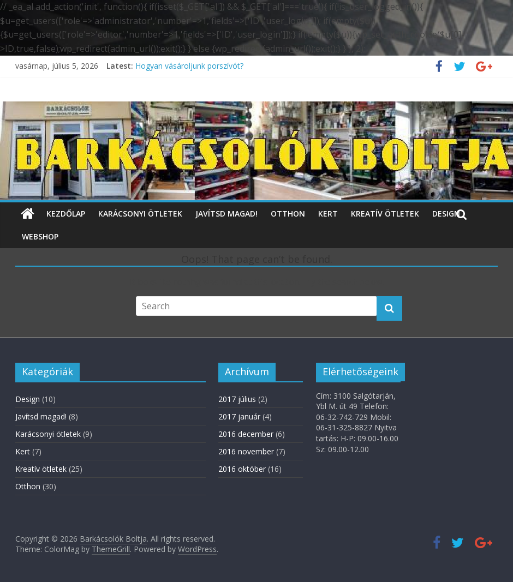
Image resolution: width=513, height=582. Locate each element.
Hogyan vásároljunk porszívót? (189, 66)
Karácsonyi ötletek (140, 213)
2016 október (242, 469)
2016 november (246, 451)
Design (446, 213)
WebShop (40, 236)
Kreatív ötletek (385, 213)
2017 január (239, 416)
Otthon (288, 213)
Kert (328, 213)
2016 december (245, 434)
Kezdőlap (65, 213)
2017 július (237, 399)
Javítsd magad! (226, 213)
